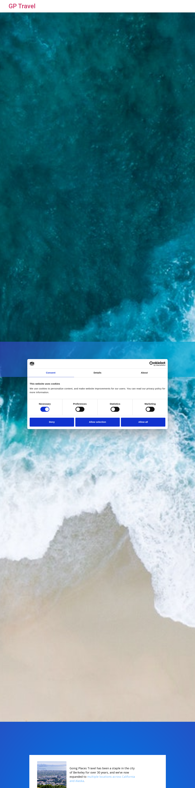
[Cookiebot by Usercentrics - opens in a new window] (151, 363)
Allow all (143, 422)
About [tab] (144, 372)
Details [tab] (97, 372)
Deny (52, 422)
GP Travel (22, 6)
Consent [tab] (51, 372)
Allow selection (97, 422)
